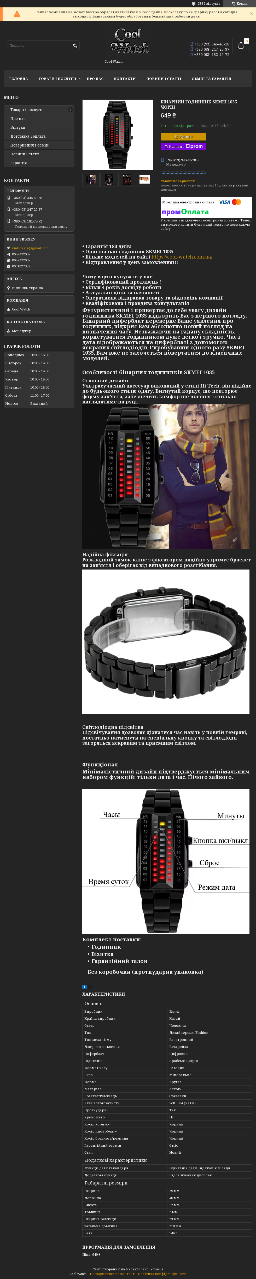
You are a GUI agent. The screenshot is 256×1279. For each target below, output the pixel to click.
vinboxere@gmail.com (30, 248)
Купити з (186, 146)
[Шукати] (75, 45)
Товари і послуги (57, 78)
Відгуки (17, 127)
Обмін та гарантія (211, 78)
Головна (18, 78)
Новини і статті (163, 78)
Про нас (95, 78)
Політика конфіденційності (162, 1274)
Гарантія (18, 163)
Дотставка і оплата (28, 136)
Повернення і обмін (29, 145)
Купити (186, 136)
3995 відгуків (209, 3)
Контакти (125, 78)
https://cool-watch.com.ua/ (182, 257)
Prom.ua (156, 1269)
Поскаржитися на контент (112, 1274)
